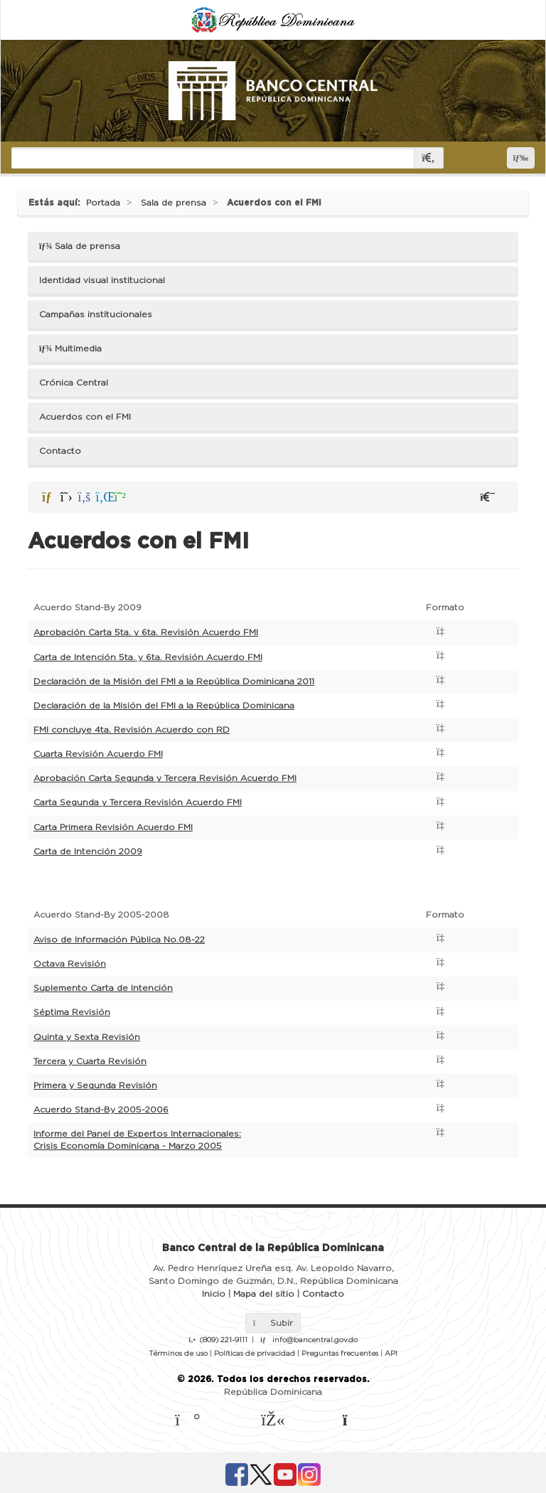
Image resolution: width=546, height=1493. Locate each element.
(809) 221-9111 (223, 1340)
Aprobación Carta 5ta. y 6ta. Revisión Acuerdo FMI (145, 632)
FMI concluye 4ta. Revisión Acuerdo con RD (131, 730)
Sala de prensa (173, 202)
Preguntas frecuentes (339, 1353)
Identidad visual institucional (102, 280)
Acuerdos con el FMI (274, 202)
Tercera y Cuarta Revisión (89, 1061)
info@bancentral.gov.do (315, 1340)
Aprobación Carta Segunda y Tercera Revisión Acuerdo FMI (164, 778)
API (391, 1353)
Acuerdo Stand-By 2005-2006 (100, 1109)
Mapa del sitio (263, 1294)
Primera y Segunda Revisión (95, 1085)
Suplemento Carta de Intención (103, 988)
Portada (103, 202)
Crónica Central (73, 382)
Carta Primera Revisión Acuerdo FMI (113, 827)
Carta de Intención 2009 (87, 851)
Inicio (213, 1294)
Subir (273, 1323)
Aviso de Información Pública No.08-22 (119, 939)
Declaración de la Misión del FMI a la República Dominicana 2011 (173, 681)
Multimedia (70, 348)
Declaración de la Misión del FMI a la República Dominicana (163, 705)
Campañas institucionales (95, 314)
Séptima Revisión (71, 1012)
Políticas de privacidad (254, 1353)
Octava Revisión (69, 964)
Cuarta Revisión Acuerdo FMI (98, 754)
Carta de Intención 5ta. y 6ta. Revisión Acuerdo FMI (147, 657)
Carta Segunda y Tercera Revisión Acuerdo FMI (137, 802)
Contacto (60, 451)
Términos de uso (178, 1353)
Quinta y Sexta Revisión (86, 1037)
